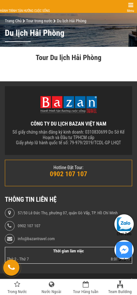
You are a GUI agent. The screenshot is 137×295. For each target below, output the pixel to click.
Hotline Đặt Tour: (69, 167)
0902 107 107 (29, 226)
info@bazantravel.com (36, 239)
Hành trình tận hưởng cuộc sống (25, 11)
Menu (130, 11)
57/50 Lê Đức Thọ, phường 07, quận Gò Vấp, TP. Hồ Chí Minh (68, 213)
